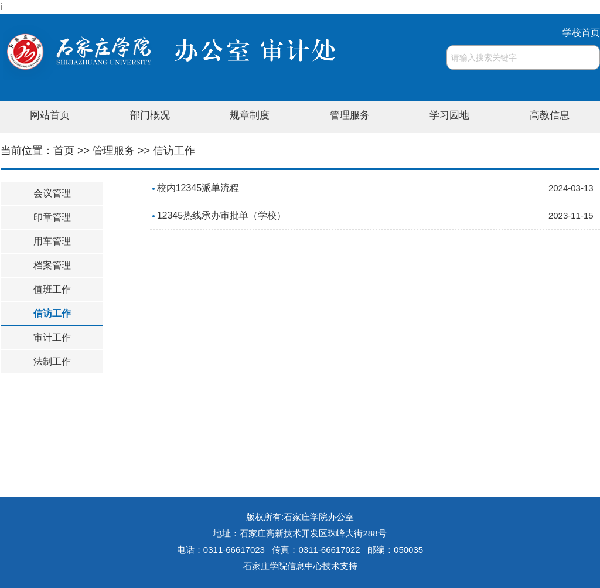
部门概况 (150, 115)
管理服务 (350, 115)
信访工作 (174, 151)
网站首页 (50, 115)
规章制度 (250, 115)
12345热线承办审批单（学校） (222, 215)
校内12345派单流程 (198, 188)
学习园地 (449, 115)
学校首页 (581, 33)
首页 (63, 151)
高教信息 (550, 115)
